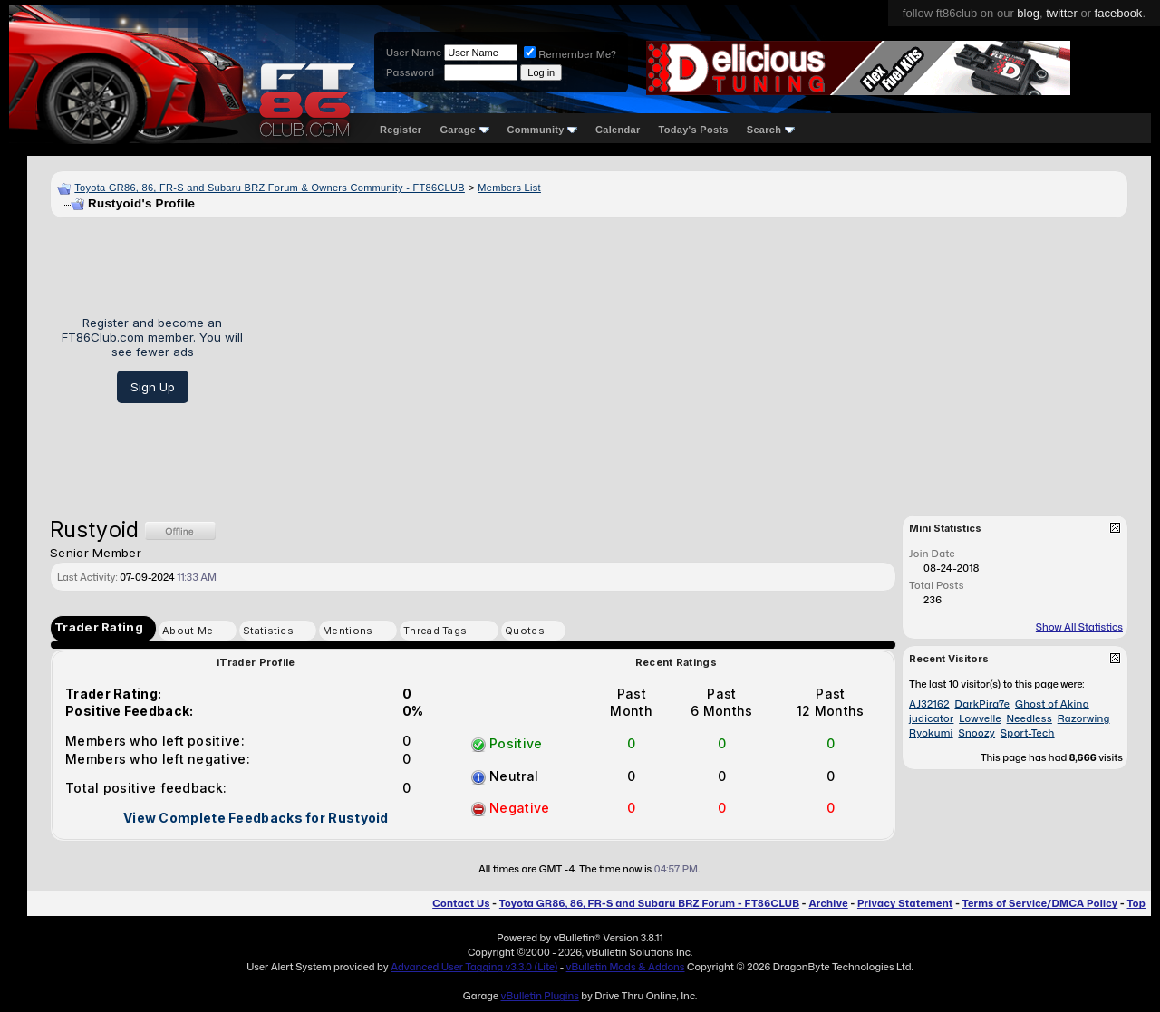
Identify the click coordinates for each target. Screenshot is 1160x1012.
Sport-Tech (1027, 733)
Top (1136, 903)
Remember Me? (570, 54)
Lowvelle (980, 718)
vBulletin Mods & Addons (625, 966)
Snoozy (976, 733)
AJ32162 (929, 704)
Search (771, 129)
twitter (1062, 13)
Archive (827, 903)
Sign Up (152, 387)
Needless (1029, 718)
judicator (931, 718)
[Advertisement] (692, 360)
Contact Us (460, 903)
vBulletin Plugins (539, 995)
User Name (413, 52)
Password (410, 72)
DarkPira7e (982, 704)
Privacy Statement (905, 903)
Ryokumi (931, 733)
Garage (464, 129)
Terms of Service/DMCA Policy (1040, 903)
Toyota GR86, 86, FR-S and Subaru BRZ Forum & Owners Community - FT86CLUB (269, 187)
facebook (1119, 13)
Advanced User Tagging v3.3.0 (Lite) (474, 966)
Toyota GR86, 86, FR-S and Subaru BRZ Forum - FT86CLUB (649, 903)
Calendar (617, 129)
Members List (509, 187)
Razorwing (1084, 718)
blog (1028, 13)
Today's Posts (694, 129)
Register (400, 129)
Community (543, 129)
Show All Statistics (1079, 627)
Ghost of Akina (1052, 704)
